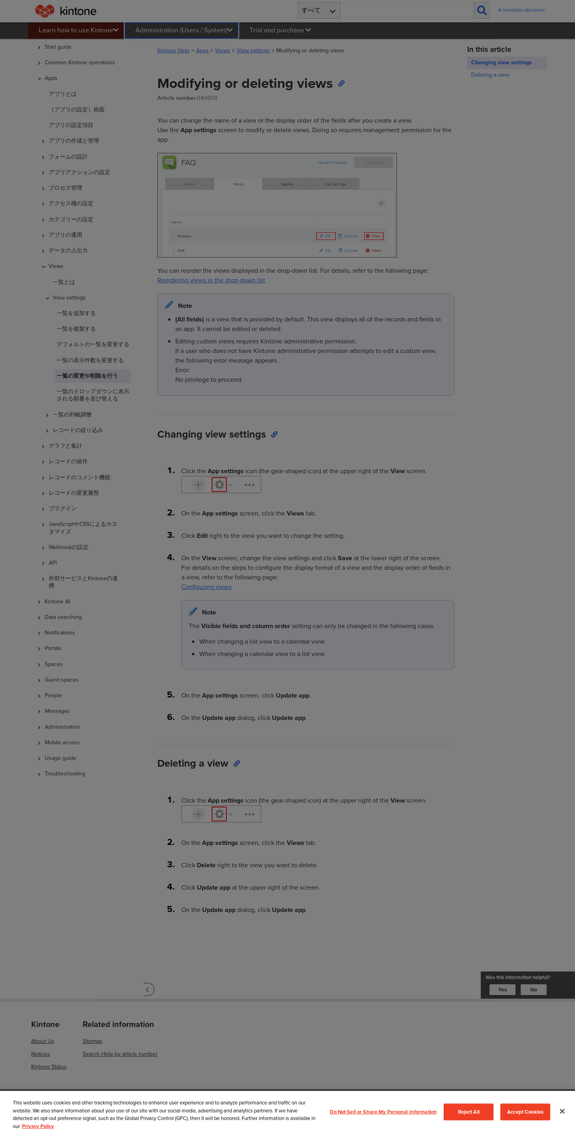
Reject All (469, 1112)
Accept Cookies (525, 1112)
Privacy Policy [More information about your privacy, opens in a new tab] (38, 1126)
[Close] (562, 1111)
